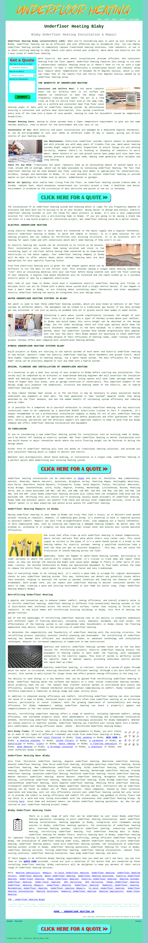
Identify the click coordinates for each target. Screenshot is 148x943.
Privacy (138, 921)
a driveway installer (60, 747)
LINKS (106, 19)
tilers (40, 744)
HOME (99, 19)
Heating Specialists (28, 873)
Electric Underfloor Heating (99, 879)
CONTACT (123, 19)
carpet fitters (65, 740)
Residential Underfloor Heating (27, 888)
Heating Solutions (47, 891)
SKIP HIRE (111, 737)
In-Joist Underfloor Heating (71, 873)
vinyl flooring (52, 737)
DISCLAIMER (134, 19)
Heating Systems (129, 879)
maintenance (133, 141)
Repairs (47, 873)
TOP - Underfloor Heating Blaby (26, 899)
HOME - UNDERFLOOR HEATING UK (74, 911)
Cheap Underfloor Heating (62, 879)
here (21, 801)
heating (12, 240)
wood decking (24, 747)
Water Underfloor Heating (60, 876)
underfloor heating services (62, 494)
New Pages (18, 921)
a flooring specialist (103, 744)
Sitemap (9, 921)
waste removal (67, 744)
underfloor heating (28, 44)
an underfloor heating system (50, 207)
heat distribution (62, 110)
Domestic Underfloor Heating (120, 885)
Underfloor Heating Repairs (25, 885)
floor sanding (83, 737)
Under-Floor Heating (32, 879)
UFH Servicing (72, 882)
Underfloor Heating (103, 873)
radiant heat (26, 185)
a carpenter (96, 740)
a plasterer (95, 747)
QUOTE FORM (30, 861)
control (12, 136)
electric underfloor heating (91, 828)
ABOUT (114, 19)
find (17, 761)
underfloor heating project (44, 804)
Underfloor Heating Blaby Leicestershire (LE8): (37, 41)
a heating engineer (29, 740)
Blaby (81, 478)
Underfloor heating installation (28, 478)
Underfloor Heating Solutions (95, 876)
